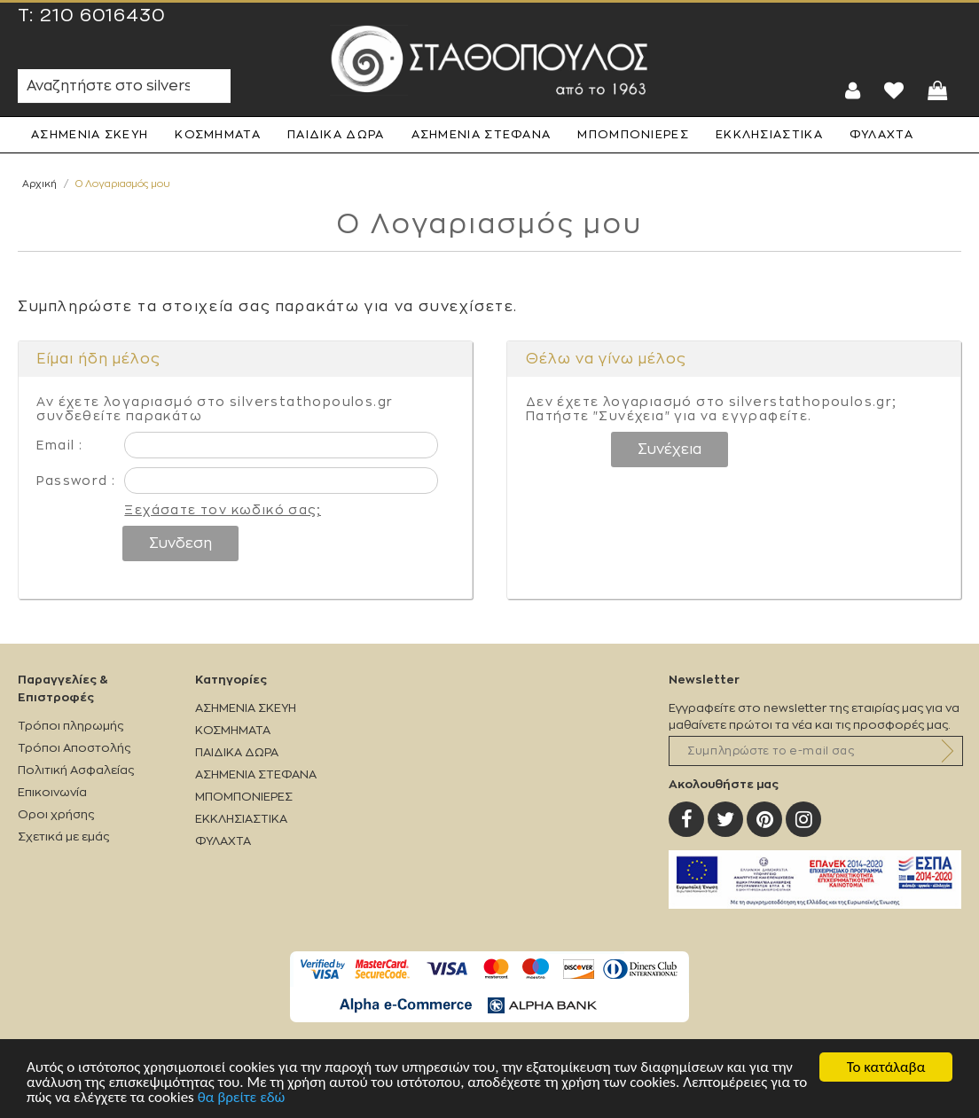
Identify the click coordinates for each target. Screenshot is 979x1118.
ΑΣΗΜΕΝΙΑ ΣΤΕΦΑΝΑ (481, 134)
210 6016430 (103, 16)
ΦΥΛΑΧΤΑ (881, 134)
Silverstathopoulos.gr (489, 60)
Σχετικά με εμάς (63, 836)
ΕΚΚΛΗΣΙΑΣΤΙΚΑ (769, 134)
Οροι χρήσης (56, 814)
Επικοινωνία (52, 792)
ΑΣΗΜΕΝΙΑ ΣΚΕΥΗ (89, 134)
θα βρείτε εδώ (242, 1099)
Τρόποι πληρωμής (70, 725)
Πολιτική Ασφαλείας (76, 770)
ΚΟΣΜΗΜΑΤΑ (218, 134)
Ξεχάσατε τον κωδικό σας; (222, 510)
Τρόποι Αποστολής (74, 748)
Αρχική (39, 184)
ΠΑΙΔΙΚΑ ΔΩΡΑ (336, 134)
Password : (75, 480)
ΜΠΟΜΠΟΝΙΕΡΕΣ (633, 134)
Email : (59, 445)
